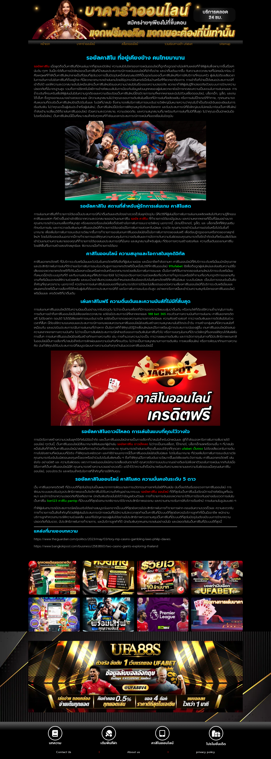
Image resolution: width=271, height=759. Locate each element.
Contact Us (63, 754)
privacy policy (206, 754)
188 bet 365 (157, 316)
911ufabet (176, 268)
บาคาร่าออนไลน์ (85, 45)
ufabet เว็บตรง (192, 451)
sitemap (225, 45)
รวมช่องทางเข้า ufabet (179, 45)
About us (134, 754)
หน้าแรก (45, 45)
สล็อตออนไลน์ (129, 45)
